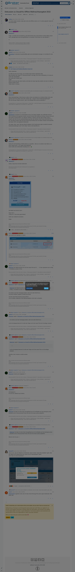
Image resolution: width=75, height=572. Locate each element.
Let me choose (29, 288)
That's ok (46, 288)
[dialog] (37, 286)
